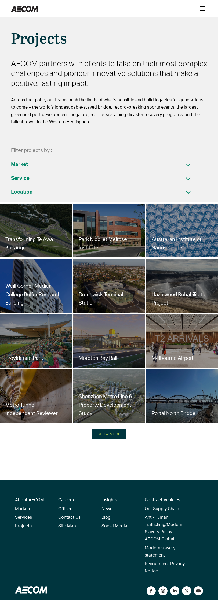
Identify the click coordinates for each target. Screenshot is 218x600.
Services (23, 517)
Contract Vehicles (162, 499)
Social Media (114, 525)
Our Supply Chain (162, 508)
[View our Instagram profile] (163, 590)
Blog (106, 517)
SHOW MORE (108, 434)
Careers (66, 499)
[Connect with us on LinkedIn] (174, 590)
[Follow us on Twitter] (186, 590)
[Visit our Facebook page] (151, 590)
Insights (109, 499)
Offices (65, 508)
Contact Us (69, 517)
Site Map (67, 525)
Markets (23, 508)
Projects (23, 525)
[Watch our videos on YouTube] (198, 590)
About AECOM (29, 499)
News (106, 508)
